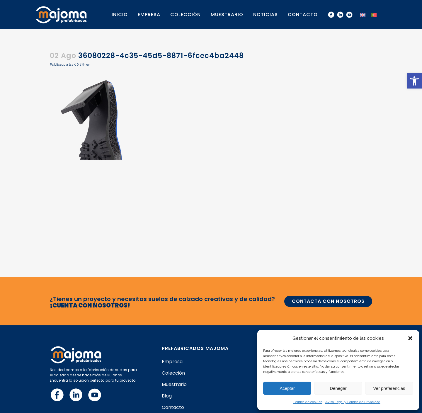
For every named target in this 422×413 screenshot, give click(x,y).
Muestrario (174, 384)
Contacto (173, 407)
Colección (173, 373)
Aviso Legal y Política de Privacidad (352, 402)
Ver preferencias (389, 388)
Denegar (338, 388)
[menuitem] (362, 14)
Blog (167, 396)
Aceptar (287, 388)
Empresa (172, 361)
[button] (414, 81)
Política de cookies (307, 402)
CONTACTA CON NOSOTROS (328, 301)
